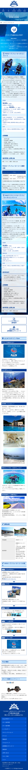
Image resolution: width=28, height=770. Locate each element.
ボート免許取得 (6, 722)
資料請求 (5, 749)
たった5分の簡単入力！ (14, 321)
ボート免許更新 (6, 725)
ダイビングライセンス (8, 732)
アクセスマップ (6, 742)
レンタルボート (6, 729)
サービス (5, 735)
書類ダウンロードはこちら (9, 578)
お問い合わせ (6, 752)
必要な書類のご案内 (14, 329)
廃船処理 (5, 739)
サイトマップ (5, 766)
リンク (4, 759)
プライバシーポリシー (7, 764)
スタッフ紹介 (6, 756)
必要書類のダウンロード (8, 746)
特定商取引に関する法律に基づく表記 (11, 762)
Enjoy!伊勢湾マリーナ (8, 718)
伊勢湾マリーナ (14, 3)
